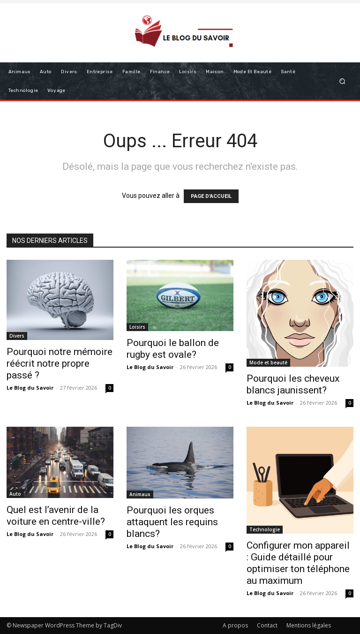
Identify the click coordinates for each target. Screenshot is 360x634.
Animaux (139, 494)
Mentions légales (308, 625)
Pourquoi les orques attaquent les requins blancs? (172, 522)
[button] (342, 81)
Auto (15, 494)
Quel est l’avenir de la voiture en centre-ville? (56, 515)
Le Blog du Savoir (30, 387)
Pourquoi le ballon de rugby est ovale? (173, 348)
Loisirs (137, 327)
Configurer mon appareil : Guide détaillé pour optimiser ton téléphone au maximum (298, 563)
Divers (16, 335)
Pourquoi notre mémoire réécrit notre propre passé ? (59, 363)
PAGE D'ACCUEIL (211, 196)
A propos (235, 625)
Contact (267, 625)
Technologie (264, 529)
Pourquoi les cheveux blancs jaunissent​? (293, 384)
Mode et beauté (268, 362)
